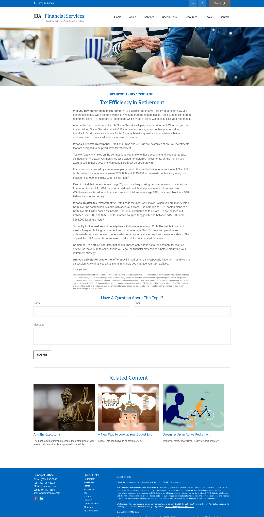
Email (137, 303)
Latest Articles (91, 503)
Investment (89, 482)
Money (87, 496)
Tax (85, 493)
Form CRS (126, 477)
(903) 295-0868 (44, 3)
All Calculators (91, 510)
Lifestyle (88, 500)
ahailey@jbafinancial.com (47, 493)
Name (37, 303)
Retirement (89, 479)
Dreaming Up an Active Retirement (187, 434)
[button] (118, 17)
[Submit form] (42, 355)
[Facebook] (202, 3)
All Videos (89, 507)
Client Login (220, 3)
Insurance (89, 489)
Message (39, 324)
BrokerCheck (175, 482)
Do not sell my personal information (179, 507)
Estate (87, 486)
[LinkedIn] (193, 3)
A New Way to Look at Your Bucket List (125, 434)
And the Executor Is (47, 434)
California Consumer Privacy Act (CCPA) (201, 504)
